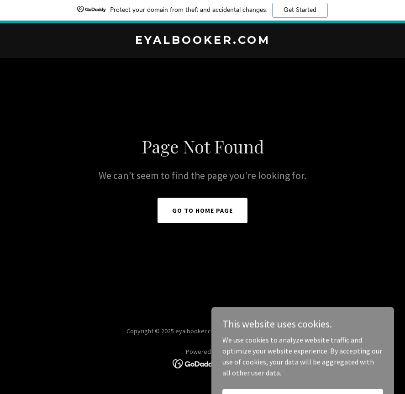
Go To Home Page (202, 210)
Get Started (300, 10)
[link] (202, 41)
